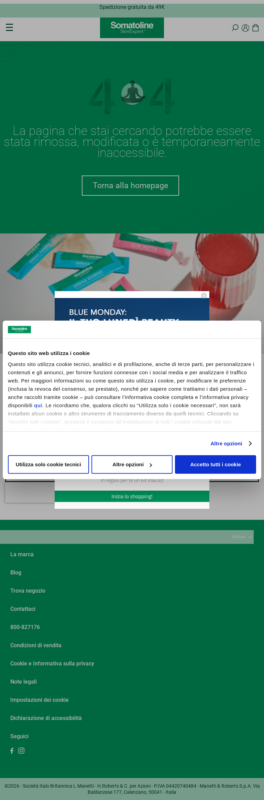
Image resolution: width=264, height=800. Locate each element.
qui (38, 405)
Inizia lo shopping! (132, 496)
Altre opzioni (226, 443)
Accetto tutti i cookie (215, 464)
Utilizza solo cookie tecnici (48, 464)
